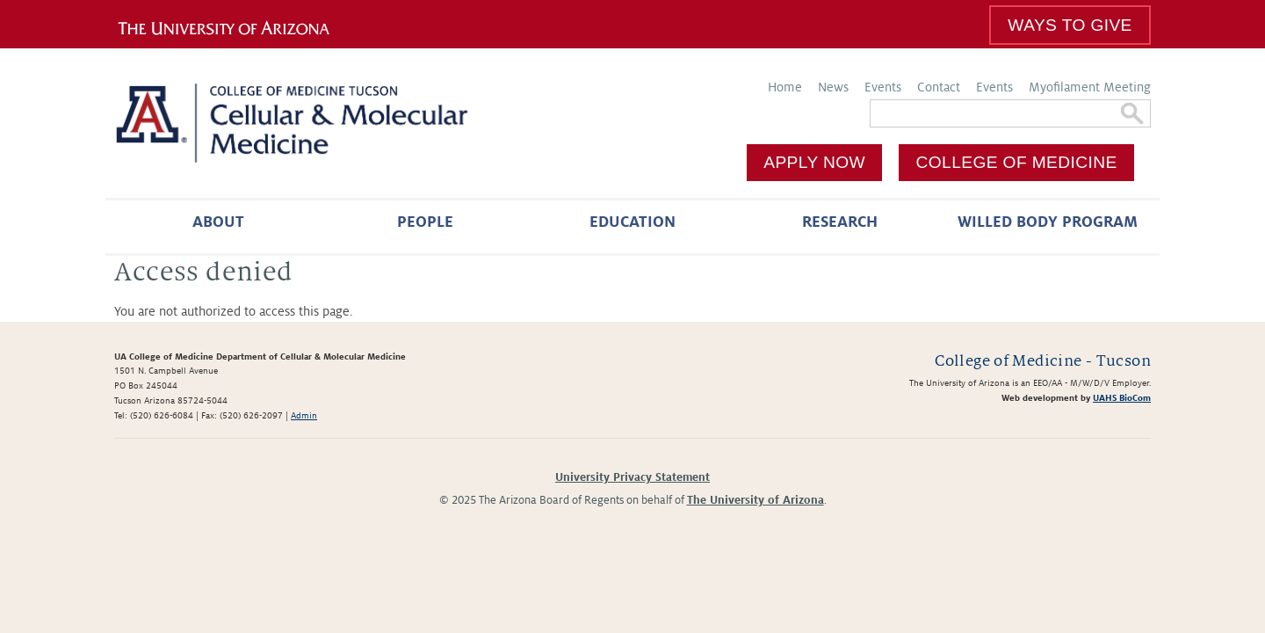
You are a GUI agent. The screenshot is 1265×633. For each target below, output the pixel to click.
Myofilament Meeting (1090, 87)
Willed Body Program (1048, 222)
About (218, 222)
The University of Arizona (755, 500)
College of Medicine (1016, 162)
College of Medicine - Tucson (1043, 361)
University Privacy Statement (632, 477)
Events (882, 87)
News (833, 87)
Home (785, 87)
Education (632, 222)
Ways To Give (1069, 25)
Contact (938, 87)
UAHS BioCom (1122, 398)
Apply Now (814, 162)
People (425, 222)
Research (840, 222)
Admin (304, 415)
